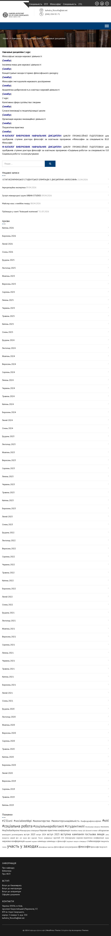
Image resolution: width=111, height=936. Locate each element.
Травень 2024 (8, 396)
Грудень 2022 (8, 532)
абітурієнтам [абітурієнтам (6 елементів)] (103, 830)
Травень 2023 (8, 492)
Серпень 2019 (8, 789)
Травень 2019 (8, 797)
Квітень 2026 (8, 228)
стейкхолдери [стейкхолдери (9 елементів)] (93, 841)
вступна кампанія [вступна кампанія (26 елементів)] (72, 834)
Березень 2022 (9, 588)
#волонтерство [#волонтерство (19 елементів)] (41, 821)
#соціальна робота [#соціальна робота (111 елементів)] (17, 826)
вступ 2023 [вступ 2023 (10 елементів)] (29, 834)
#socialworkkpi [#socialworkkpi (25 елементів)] (23, 821)
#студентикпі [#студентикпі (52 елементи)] (75, 826)
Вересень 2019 (9, 781)
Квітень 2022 (8, 580)
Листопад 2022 (9, 540)
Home (5, 38)
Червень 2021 (8, 660)
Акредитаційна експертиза (14, 187)
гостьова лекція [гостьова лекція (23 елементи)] (94, 834)
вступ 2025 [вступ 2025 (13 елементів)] (53, 834)
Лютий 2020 (7, 773)
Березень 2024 (9, 412)
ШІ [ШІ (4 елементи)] (84, 830)
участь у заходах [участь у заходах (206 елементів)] (22, 846)
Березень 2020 (9, 765)
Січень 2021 (7, 701)
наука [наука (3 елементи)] (107, 838)
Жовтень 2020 (8, 725)
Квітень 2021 (8, 676)
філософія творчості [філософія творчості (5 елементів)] (99, 847)
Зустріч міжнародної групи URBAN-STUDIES (21, 195)
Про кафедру (8, 867)
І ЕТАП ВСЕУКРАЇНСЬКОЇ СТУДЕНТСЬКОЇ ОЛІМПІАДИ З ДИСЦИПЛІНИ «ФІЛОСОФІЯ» (39, 179)
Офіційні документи (11, 894)
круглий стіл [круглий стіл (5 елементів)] (58, 838)
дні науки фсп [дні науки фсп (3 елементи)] (25, 838)
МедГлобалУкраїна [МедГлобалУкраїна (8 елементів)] (10, 830)
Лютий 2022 (7, 596)
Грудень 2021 (8, 612)
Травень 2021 (8, 669)
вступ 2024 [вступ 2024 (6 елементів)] (41, 834)
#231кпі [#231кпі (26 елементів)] (7, 821)
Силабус (7, 60)
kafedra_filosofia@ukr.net (13, 918)
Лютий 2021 (7, 693)
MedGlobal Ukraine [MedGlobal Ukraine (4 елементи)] (92, 827)
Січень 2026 (7, 252)
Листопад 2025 (9, 268)
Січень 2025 (7, 332)
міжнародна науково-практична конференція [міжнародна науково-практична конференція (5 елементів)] (84, 838)
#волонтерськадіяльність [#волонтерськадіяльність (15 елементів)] (65, 821)
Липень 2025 (8, 300)
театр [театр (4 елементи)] (4, 847)
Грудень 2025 (8, 260)
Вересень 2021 (9, 636)
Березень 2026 (9, 236)
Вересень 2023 (9, 460)
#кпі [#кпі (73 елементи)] (105, 820)
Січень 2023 (7, 524)
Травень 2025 (8, 316)
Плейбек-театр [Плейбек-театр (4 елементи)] (76, 830)
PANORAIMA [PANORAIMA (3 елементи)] (105, 827)
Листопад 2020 (9, 717)
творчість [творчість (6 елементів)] (105, 841)
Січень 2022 (7, 604)
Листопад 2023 (9, 444)
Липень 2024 (8, 380)
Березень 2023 (9, 508)
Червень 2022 (8, 564)
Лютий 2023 (7, 516)
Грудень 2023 (8, 436)
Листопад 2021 (9, 620)
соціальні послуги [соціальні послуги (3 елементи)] (72, 841)
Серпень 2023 (8, 468)
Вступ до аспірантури (11, 891)
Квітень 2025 (8, 324)
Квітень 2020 (8, 757)
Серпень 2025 (8, 292)
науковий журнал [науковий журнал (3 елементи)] (31, 841)
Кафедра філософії (37, 930)
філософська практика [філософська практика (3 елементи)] (46, 847)
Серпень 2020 (8, 741)
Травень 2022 (8, 572)
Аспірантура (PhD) (32, 38)
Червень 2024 (8, 388)
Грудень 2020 (8, 709)
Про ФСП (6, 874)
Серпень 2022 (8, 556)
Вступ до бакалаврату (12, 885)
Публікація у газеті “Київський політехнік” (20, 211)
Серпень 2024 (8, 372)
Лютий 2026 (7, 244)
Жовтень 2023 (8, 452)
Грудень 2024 (8, 340)
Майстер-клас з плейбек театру (16, 203)
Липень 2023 (8, 476)
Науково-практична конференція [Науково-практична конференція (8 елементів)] (54, 830)
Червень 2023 (8, 484)
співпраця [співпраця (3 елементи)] (82, 841)
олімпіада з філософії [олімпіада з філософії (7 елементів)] (56, 841)
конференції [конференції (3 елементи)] (48, 838)
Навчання (16, 38)
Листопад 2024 (9, 348)
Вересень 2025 (9, 284)
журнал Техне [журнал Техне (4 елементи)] (37, 838)
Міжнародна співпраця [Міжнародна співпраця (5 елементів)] (29, 830)
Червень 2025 (8, 308)
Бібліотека (6, 871)
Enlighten (65, 930)
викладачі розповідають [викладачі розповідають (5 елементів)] (12, 834)
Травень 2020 (8, 749)
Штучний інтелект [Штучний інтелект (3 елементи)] (92, 831)
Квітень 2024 (8, 404)
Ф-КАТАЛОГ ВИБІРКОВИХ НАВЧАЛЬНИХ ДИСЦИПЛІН (31, 135)
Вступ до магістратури (12, 888)
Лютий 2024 (7, 420)
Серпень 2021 (8, 644)
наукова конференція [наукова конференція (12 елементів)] (13, 841)
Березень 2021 (9, 685)
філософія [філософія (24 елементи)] (84, 846)
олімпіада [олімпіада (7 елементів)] (41, 841)
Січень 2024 (7, 428)
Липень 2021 (8, 652)
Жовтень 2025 (8, 276)
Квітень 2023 (8, 500)
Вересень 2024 (9, 364)
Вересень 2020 (9, 733)
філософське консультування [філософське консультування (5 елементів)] (66, 847)
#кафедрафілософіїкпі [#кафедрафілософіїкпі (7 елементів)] (91, 821)
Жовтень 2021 (8, 628)
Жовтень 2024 (8, 356)
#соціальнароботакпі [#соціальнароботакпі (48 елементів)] (48, 826)
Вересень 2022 (9, 548)
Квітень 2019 (8, 805)
